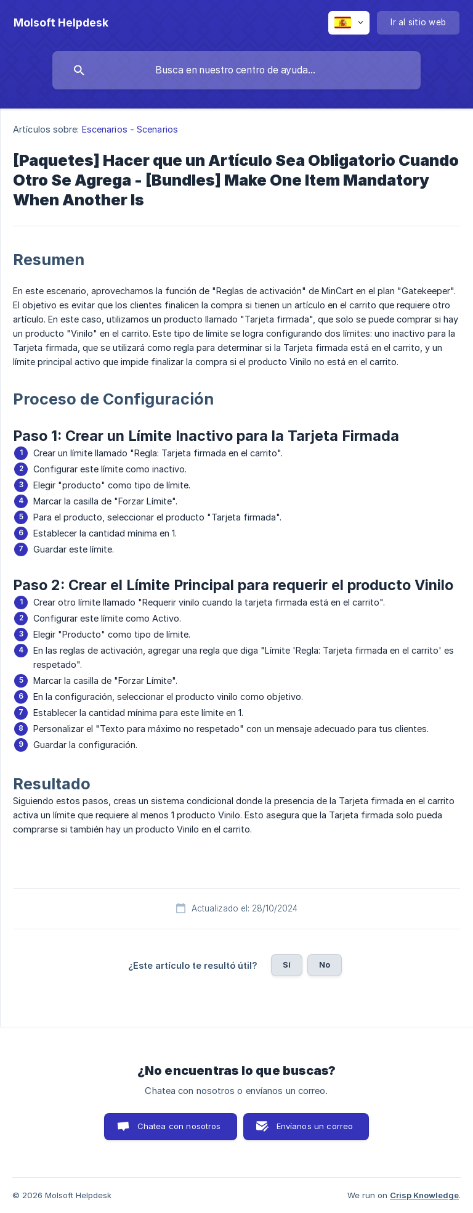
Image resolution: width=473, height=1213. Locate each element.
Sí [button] (287, 964)
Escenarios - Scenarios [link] (130, 129)
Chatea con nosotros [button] (179, 1126)
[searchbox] (236, 70)
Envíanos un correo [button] (315, 1126)
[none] (61, 23)
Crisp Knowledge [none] (424, 1195)
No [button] (324, 964)
